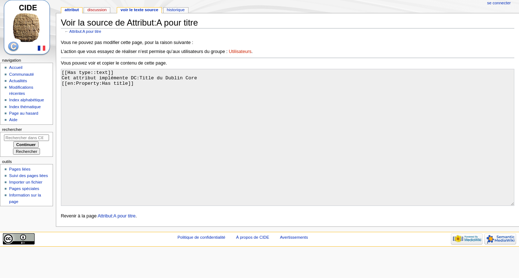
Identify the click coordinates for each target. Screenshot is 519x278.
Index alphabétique (26, 100)
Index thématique (25, 107)
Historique (176, 10)
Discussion (96, 10)
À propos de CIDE (252, 264)
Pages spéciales (24, 188)
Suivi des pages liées (28, 175)
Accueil (15, 67)
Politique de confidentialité (201, 264)
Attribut (72, 10)
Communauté (21, 74)
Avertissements (294, 264)
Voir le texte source (139, 10)
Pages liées (19, 169)
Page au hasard (23, 113)
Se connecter (499, 3)
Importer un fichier (25, 182)
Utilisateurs (240, 51)
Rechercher (12, 129)
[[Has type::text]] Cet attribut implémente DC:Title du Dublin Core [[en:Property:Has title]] (288, 151)
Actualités (18, 81)
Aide (13, 120)
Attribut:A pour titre (85, 31)
